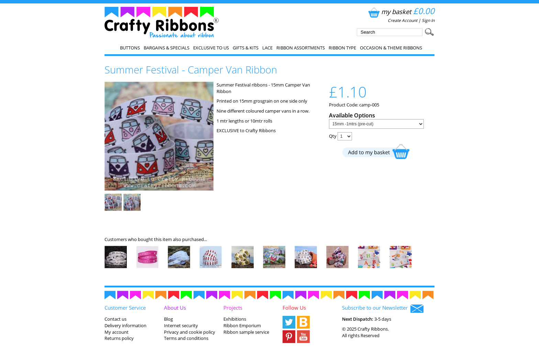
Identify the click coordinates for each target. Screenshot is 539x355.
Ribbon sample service (246, 332)
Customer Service (125, 307)
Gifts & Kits (245, 48)
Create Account (402, 20)
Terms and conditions (186, 338)
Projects (232, 307)
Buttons (130, 48)
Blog (168, 319)
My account (116, 332)
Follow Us (294, 307)
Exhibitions (234, 319)
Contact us (115, 319)
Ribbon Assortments (300, 48)
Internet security (181, 325)
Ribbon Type (342, 48)
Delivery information (125, 325)
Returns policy (119, 338)
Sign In (428, 20)
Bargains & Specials (166, 48)
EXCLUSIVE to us (211, 48)
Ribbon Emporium (242, 325)
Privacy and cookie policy (189, 332)
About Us (175, 307)
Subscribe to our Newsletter (383, 308)
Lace (267, 48)
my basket (400, 11)
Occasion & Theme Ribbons (391, 48)
